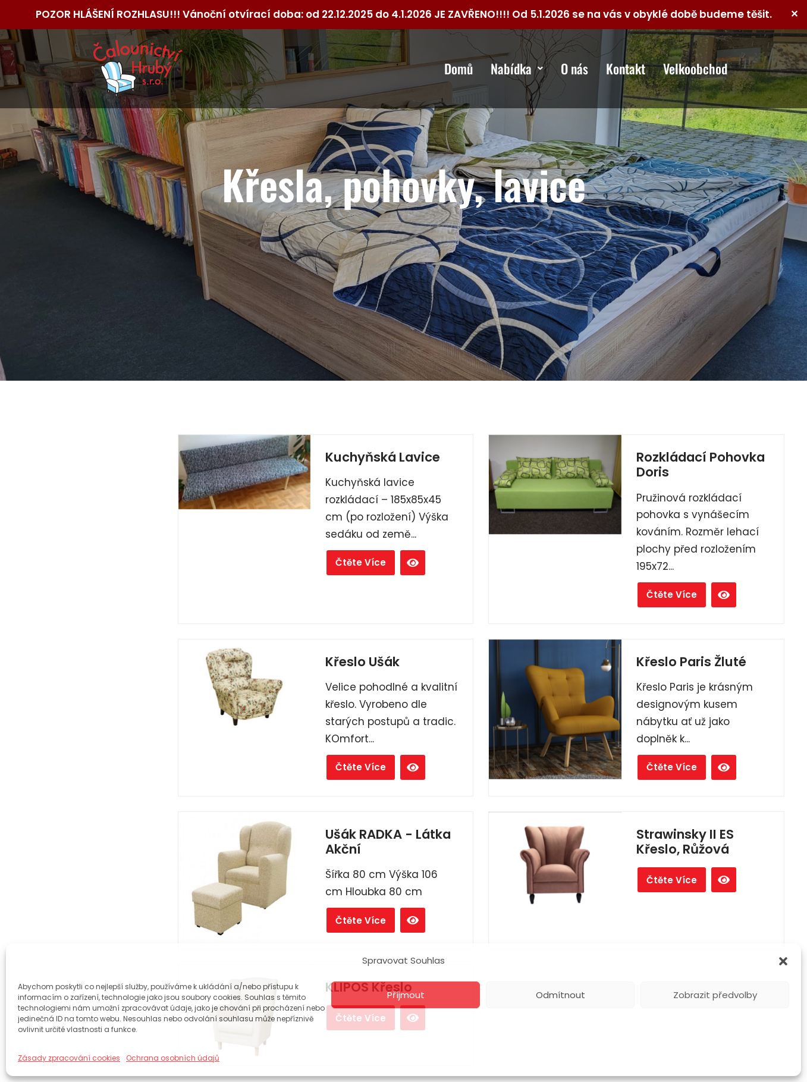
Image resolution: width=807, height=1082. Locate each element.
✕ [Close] (794, 14)
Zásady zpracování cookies (69, 1058)
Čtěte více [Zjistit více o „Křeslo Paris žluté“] (671, 767)
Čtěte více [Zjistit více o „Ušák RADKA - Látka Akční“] (360, 920)
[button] (783, 961)
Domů (458, 68)
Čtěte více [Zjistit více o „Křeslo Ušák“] (360, 767)
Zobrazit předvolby (715, 995)
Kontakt (625, 68)
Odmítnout (560, 995)
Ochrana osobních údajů (172, 1058)
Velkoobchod (695, 68)
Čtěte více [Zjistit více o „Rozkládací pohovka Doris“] (671, 594)
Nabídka (517, 68)
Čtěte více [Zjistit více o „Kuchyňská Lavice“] (360, 562)
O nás (574, 68)
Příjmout (406, 995)
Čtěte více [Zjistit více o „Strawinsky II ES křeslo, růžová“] (671, 880)
